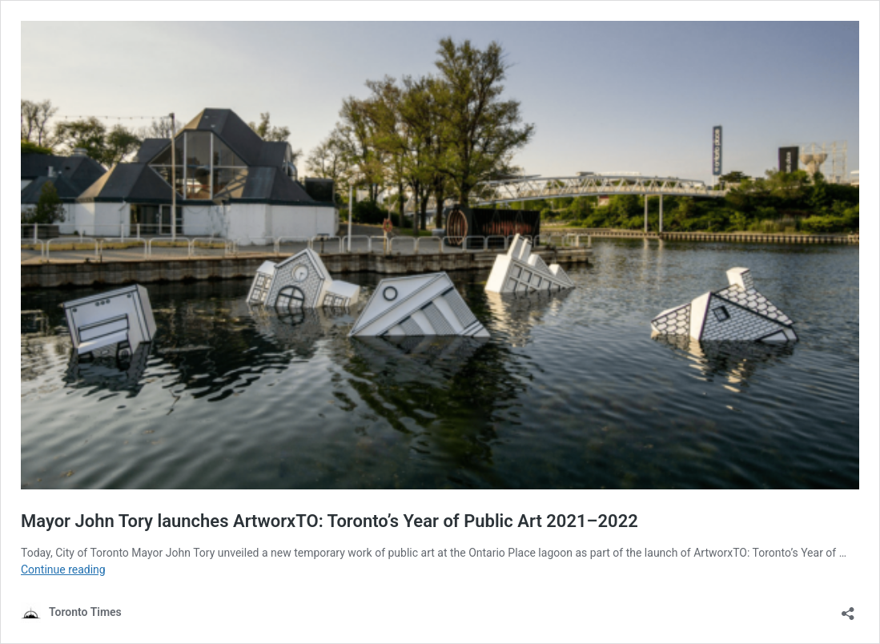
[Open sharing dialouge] (848, 608)
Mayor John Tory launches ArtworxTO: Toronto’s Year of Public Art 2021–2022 (329, 521)
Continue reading (63, 569)
